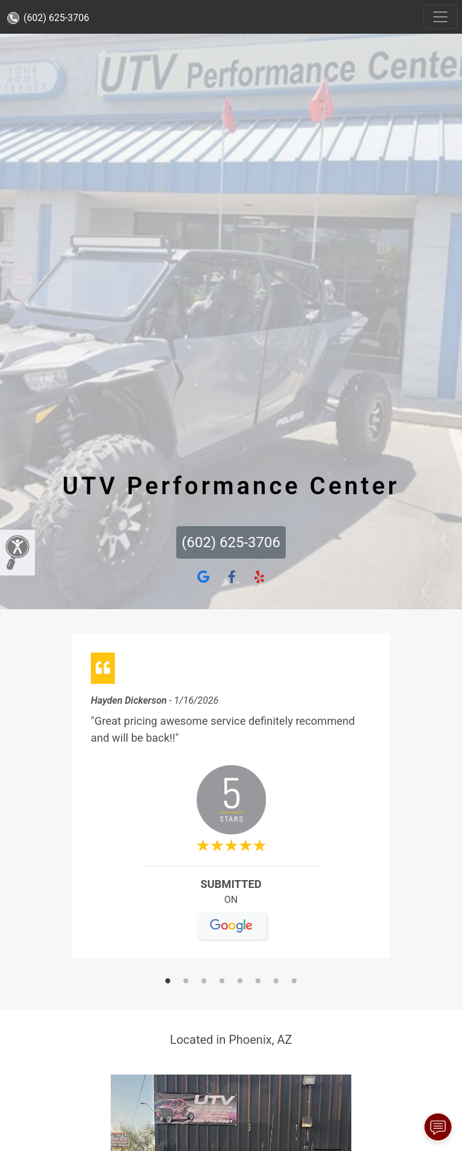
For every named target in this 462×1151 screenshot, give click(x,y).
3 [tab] (204, 982)
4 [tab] (222, 982)
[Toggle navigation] (440, 17)
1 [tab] (168, 982)
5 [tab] (240, 982)
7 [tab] (276, 982)
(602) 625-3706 (48, 17)
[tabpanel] (231, 800)
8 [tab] (294, 982)
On (231, 904)
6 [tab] (258, 982)
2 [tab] (186, 982)
